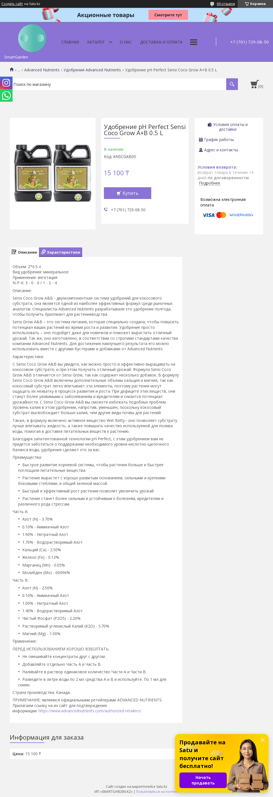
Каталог (96, 42)
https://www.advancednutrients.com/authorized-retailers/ (89, 710)
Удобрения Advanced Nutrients (92, 69)
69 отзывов (226, 3)
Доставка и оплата (161, 42)
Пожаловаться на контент (157, 791)
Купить (130, 193)
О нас (126, 42)
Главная (70, 42)
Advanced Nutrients (42, 69)
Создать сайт (12, 4)
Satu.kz (161, 786)
